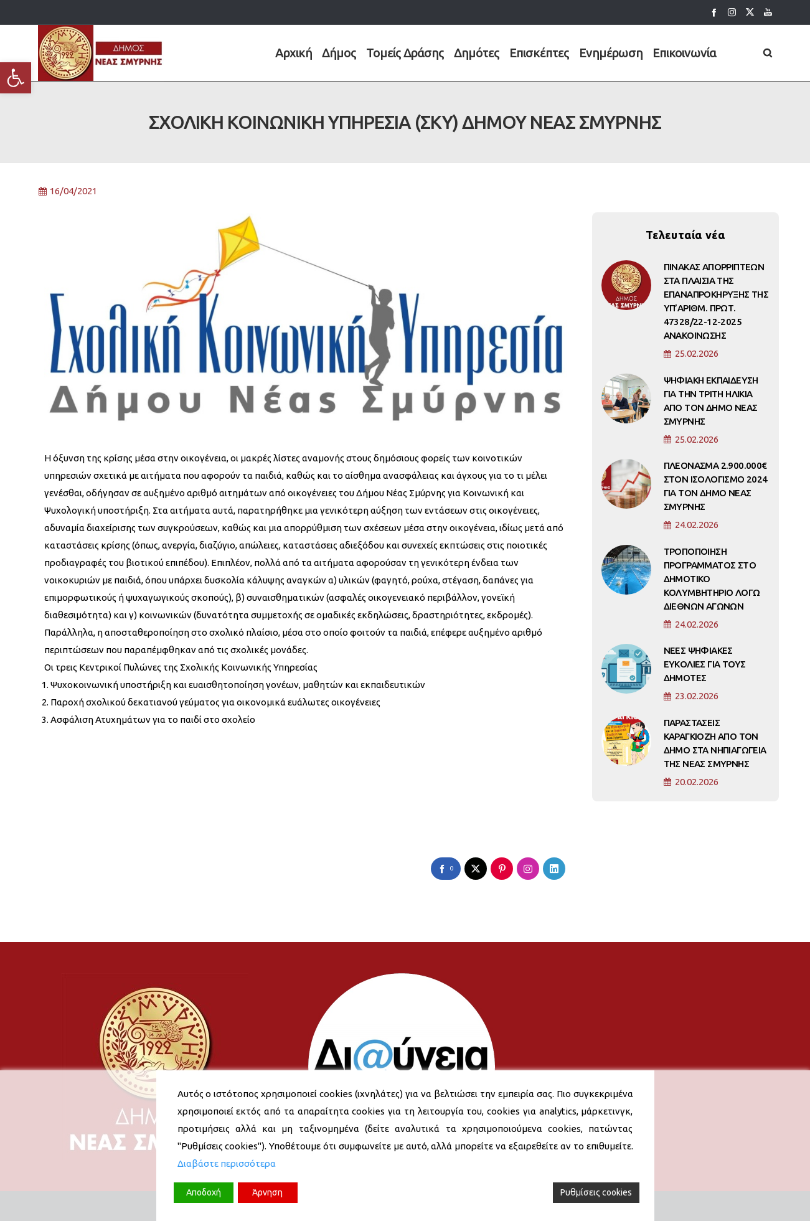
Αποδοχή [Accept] (203, 1192)
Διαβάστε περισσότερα (226, 1163)
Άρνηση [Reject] (267, 1192)
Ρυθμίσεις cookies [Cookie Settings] (596, 1192)
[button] (15, 77)
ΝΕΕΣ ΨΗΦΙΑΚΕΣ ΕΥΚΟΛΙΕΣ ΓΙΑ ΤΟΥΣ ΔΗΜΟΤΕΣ (705, 672)
